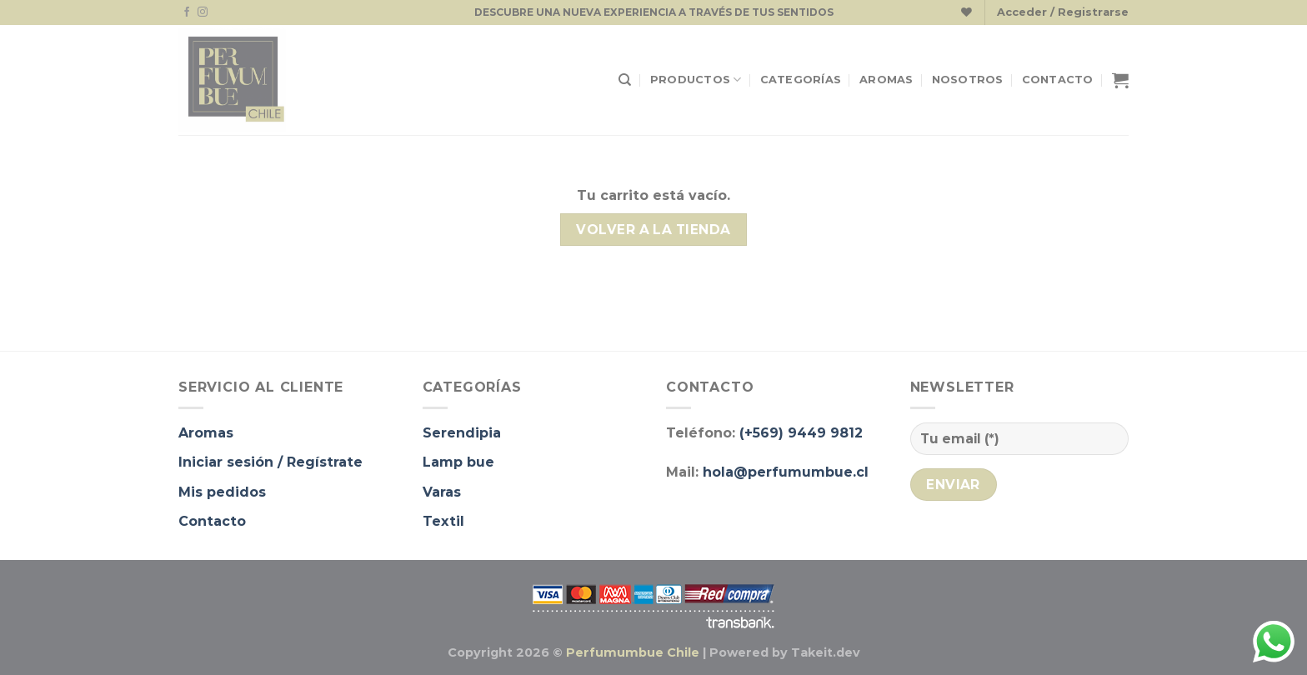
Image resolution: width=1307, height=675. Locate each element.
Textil (443, 521)
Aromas (886, 79)
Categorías (801, 79)
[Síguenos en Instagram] (203, 12)
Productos (696, 80)
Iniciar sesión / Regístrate (270, 462)
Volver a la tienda (653, 230)
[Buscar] (624, 80)
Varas (442, 492)
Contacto (1058, 79)
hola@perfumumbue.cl (786, 472)
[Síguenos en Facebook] (187, 12)
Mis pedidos (222, 492)
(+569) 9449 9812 (801, 433)
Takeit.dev (825, 652)
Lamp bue (458, 462)
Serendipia (462, 433)
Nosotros (968, 79)
